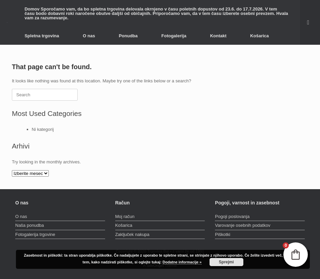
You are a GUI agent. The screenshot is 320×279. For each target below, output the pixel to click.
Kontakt (218, 35)
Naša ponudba (29, 225)
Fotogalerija (173, 35)
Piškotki (222, 234)
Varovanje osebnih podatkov (242, 225)
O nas (89, 35)
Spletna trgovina (41, 35)
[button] (310, 22)
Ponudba (128, 35)
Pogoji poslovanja (232, 216)
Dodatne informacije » (182, 262)
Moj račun (125, 216)
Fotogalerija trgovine (35, 234)
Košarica (259, 35)
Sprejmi (226, 262)
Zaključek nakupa (132, 234)
